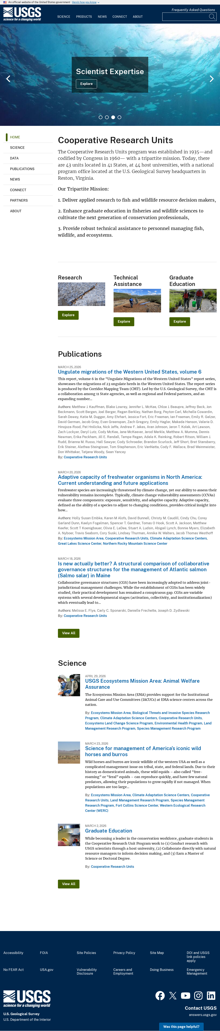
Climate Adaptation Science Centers (178, 538)
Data (14, 158)
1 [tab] (100, 117)
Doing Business (162, 970)
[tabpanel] (110, 75)
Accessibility (13, 953)
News (102, 16)
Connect (120, 16)
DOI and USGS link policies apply (198, 957)
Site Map (157, 953)
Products (84, 16)
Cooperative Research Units (85, 457)
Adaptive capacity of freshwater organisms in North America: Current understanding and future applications (130, 480)
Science (63, 16)
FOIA (44, 953)
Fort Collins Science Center (137, 805)
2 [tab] (107, 117)
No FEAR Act (13, 970)
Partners (19, 200)
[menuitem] (63, 14)
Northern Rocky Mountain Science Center (135, 544)
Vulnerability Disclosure (87, 972)
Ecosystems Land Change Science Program (119, 723)
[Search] (212, 17)
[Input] (189, 17)
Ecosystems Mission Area (84, 538)
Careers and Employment (123, 972)
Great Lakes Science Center (79, 544)
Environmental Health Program (178, 723)
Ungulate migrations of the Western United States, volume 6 (129, 372)
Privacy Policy (124, 953)
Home (15, 137)
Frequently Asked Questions (193, 10)
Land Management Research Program (139, 800)
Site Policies (86, 953)
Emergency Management (197, 972)
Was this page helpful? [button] (181, 1027)
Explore (86, 84)
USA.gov (46, 970)
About (138, 16)
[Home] (22, 20)
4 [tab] (119, 117)
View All (68, 633)
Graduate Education (108, 831)
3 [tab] (113, 117)
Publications (22, 169)
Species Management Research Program (169, 728)
